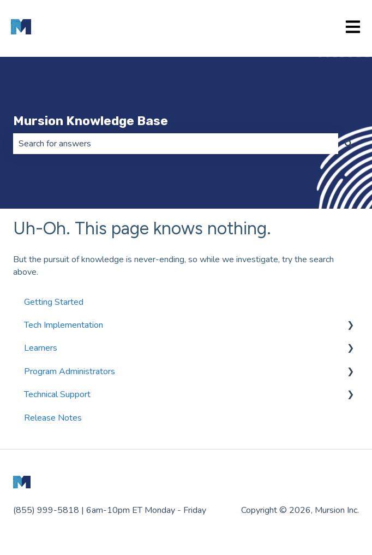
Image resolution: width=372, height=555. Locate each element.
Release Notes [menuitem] (53, 418)
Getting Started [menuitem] (53, 302)
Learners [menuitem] (40, 348)
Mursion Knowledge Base (90, 120)
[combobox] (175, 143)
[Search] (348, 143)
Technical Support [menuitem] (57, 394)
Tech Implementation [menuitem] (63, 325)
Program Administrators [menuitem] (69, 371)
